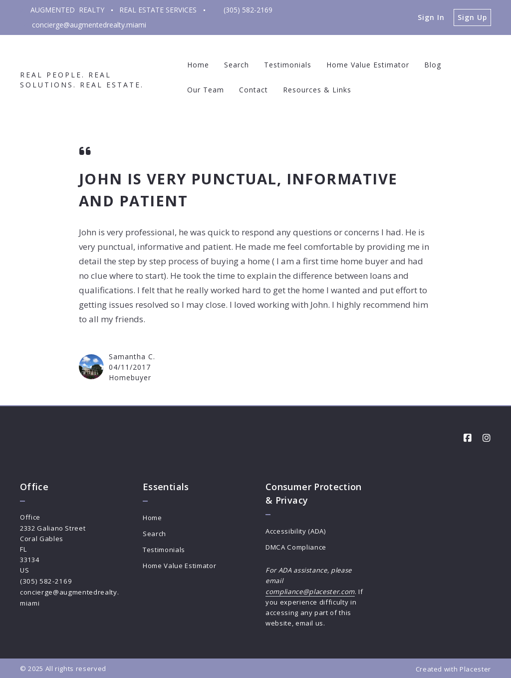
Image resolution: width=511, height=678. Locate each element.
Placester (475, 667)
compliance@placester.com (310, 590)
